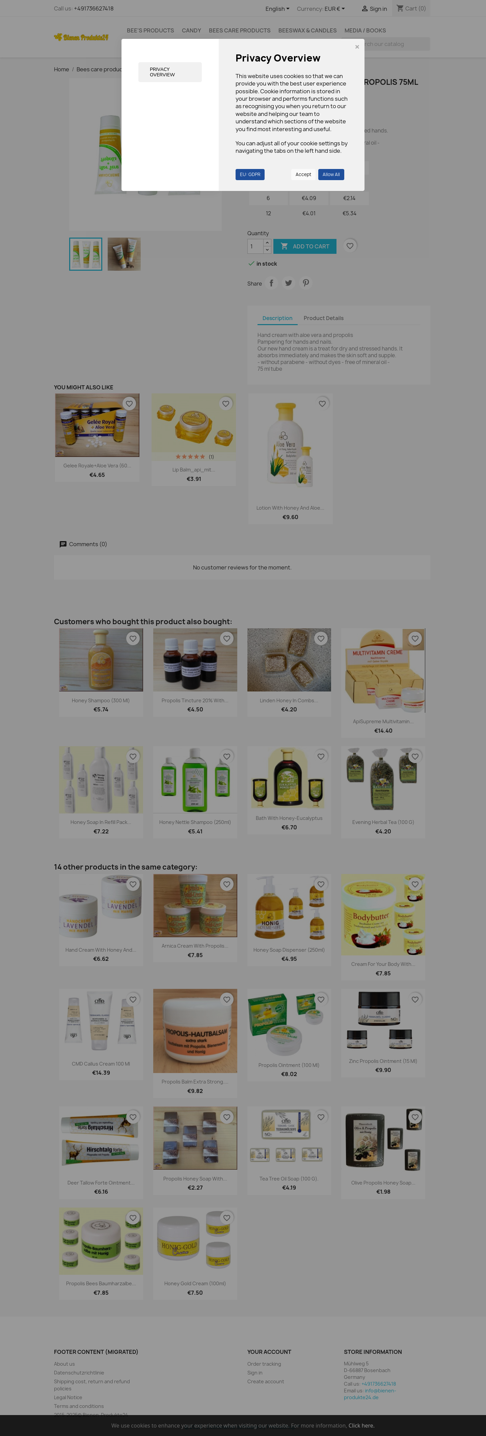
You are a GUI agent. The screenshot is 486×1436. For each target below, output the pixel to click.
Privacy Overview (162, 72)
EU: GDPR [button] (250, 174)
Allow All (331, 174)
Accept (303, 174)
